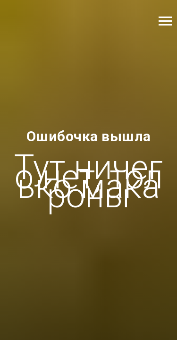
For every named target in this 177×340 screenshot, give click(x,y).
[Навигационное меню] (165, 21)
